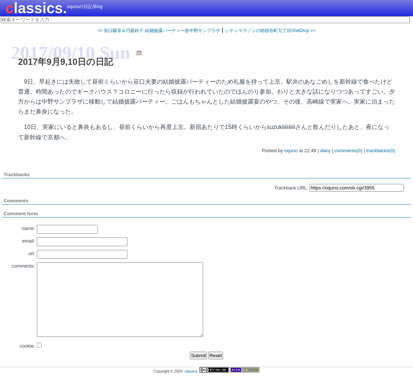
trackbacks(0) (380, 150)
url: (31, 253)
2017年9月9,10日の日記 (65, 62)
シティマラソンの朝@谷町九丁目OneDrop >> (270, 30)
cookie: (27, 346)
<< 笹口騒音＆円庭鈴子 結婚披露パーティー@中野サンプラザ (159, 30)
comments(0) (349, 150)
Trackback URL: (291, 188)
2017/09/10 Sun (70, 52)
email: (28, 241)
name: (28, 228)
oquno (290, 150)
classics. (36, 8)
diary (325, 150)
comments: (23, 266)
